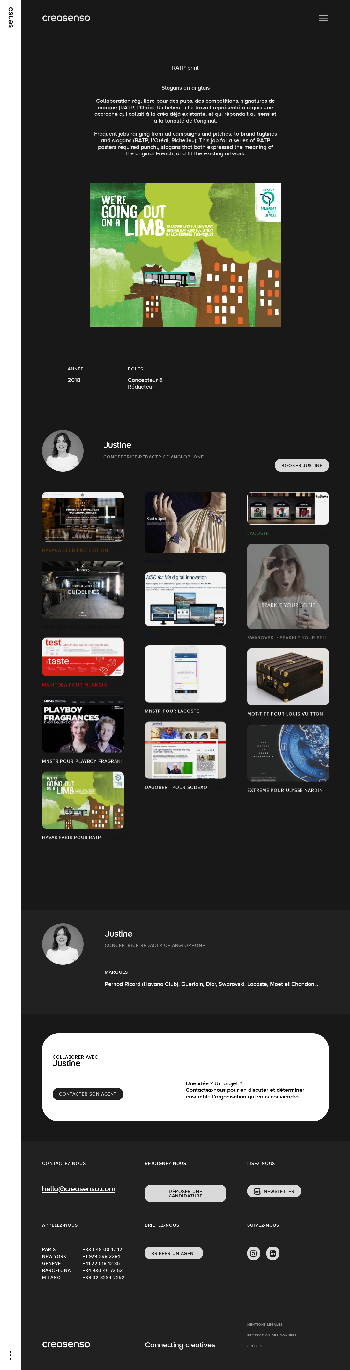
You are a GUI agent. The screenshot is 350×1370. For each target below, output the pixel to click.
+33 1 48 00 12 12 (102, 1249)
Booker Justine (302, 465)
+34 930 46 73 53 (103, 1270)
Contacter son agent (88, 1094)
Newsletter (279, 1191)
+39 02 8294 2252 (103, 1277)
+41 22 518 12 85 (101, 1263)
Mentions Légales (264, 1324)
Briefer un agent (174, 1253)
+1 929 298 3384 (102, 1256)
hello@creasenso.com (78, 1190)
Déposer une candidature (186, 1193)
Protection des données (272, 1335)
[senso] (10, 17)
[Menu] (323, 18)
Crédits (254, 1346)
